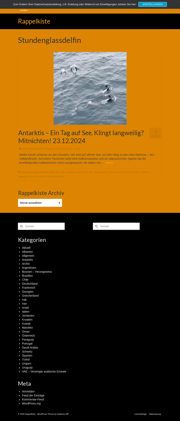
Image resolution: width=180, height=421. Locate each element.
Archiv (69, 149)
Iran (24, 303)
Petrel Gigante (133, 172)
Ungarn (26, 363)
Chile (25, 279)
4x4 (22, 172)
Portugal (27, 343)
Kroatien (27, 319)
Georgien (28, 291)
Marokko (27, 327)
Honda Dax (88, 172)
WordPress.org (31, 403)
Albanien (27, 251)
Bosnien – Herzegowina (37, 271)
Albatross (29, 172)
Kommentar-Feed (33, 399)
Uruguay (27, 367)
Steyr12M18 (40, 176)
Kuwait (26, 323)
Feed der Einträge (33, 395)
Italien (25, 311)
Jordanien (28, 315)
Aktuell (41, 149)
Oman (26, 331)
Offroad (111, 172)
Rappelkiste (34, 21)
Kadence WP (63, 414)
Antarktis (61, 149)
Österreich (28, 335)
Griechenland (30, 295)
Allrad (36, 172)
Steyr (32, 176)
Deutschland (30, 283)
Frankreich (28, 287)
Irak (24, 299)
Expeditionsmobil (73, 172)
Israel (25, 307)
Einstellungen (153, 4)
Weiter (109, 162)
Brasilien (27, 275)
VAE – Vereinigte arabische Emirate (44, 371)
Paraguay (28, 339)
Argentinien (54, 172)
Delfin (62, 172)
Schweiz (27, 351)
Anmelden (28, 391)
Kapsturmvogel (100, 172)
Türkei (26, 359)
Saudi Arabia (30, 347)
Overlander (121, 172)
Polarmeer (145, 172)
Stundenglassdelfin (55, 176)
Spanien (27, 355)
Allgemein (51, 149)
